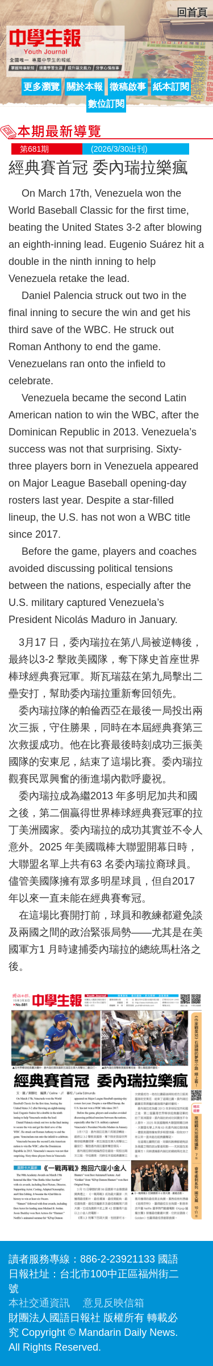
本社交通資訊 (39, 1303)
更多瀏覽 (41, 87)
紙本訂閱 (171, 87)
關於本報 (84, 87)
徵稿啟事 (128, 87)
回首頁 (192, 12)
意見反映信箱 (113, 1303)
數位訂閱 (106, 104)
